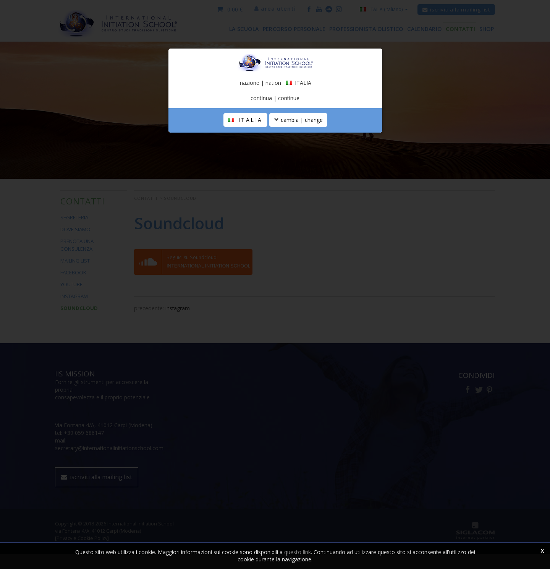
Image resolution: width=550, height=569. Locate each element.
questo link (297, 552)
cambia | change (298, 128)
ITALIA (245, 128)
